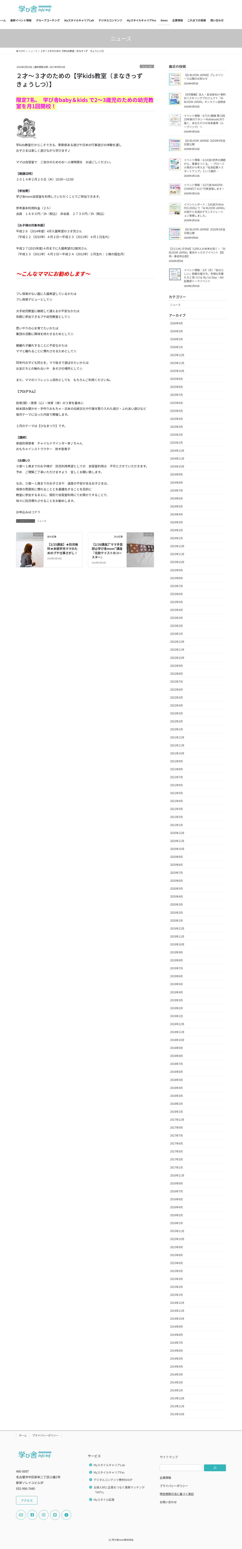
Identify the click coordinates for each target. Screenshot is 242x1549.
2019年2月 (176, 1008)
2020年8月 (176, 865)
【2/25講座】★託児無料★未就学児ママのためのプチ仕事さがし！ (64, 548)
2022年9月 (176, 666)
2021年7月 (176, 777)
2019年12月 (177, 928)
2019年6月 (176, 976)
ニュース (147, 66)
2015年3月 (176, 1279)
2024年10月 (177, 466)
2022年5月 (176, 697)
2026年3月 (176, 331)
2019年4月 (176, 992)
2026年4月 (176, 323)
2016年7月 (176, 1191)
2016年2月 (176, 1215)
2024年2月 (176, 530)
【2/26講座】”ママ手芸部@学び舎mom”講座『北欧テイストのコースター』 (107, 550)
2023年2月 (176, 626)
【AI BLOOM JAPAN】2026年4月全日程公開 (204, 142)
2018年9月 (176, 1048)
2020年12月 (177, 833)
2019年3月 (176, 1000)
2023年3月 (176, 618)
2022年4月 (176, 705)
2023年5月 (176, 602)
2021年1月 (176, 825)
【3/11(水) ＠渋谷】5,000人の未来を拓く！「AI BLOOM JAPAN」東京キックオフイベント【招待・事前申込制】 (197, 252)
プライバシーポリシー (45, 1435)
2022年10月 (177, 658)
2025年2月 (176, 434)
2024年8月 (176, 482)
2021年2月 (176, 817)
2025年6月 (176, 403)
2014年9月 (176, 1326)
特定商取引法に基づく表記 (177, 1494)
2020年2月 (176, 912)
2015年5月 (176, 1271)
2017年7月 (176, 1135)
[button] (26, 1500)
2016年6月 (176, 1199)
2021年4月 (176, 801)
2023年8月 (176, 578)
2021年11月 (177, 745)
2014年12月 (177, 1303)
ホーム (23, 1435)
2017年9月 (176, 1127)
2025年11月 (177, 363)
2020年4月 (176, 896)
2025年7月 (176, 395)
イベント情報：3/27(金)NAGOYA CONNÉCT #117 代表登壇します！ (204, 187)
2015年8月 (176, 1255)
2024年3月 (176, 522)
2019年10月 (177, 944)
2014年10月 (177, 1318)
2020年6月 (176, 880)
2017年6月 (176, 1143)
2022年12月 (177, 641)
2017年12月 (177, 1119)
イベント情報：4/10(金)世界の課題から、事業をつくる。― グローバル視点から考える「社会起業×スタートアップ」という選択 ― (205, 165)
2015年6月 (176, 1263)
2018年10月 (177, 1040)
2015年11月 (177, 1231)
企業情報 (165, 1478)
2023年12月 (177, 546)
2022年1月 (176, 729)
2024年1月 (176, 538)
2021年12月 (177, 737)
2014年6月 (176, 1350)
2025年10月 (177, 371)
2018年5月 (176, 1080)
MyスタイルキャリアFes (109, 1472)
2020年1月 (176, 920)
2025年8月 (176, 387)
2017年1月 (176, 1167)
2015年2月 (176, 1287)
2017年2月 (176, 1159)
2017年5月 (176, 1151)
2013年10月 (177, 1414)
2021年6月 (176, 785)
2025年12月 (177, 355)
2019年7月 (176, 968)
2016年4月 (176, 1207)
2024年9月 (176, 474)
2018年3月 (176, 1096)
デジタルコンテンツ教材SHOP (113, 1480)
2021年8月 (176, 769)
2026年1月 (176, 347)
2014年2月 (176, 1382)
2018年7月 (176, 1064)
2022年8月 (176, 673)
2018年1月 (176, 1111)
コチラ (35, 512)
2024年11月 (177, 458)
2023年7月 (176, 586)
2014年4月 (176, 1366)
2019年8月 (176, 960)
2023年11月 (177, 554)
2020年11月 (177, 841)
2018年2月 (176, 1104)
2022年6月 (176, 689)
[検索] (215, 1467)
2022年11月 (177, 649)
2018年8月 (176, 1056)
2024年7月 (176, 490)
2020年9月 (176, 857)
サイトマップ (169, 1457)
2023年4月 (176, 610)
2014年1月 (176, 1390)
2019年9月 (176, 952)
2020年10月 (177, 849)
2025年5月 (176, 411)
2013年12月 (177, 1398)
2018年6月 (176, 1072)
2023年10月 (177, 562)
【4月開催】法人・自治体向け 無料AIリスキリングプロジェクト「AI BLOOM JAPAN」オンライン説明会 (205, 98)
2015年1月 (176, 1295)
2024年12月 (177, 450)
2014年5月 (176, 1358)
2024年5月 (176, 506)
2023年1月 (176, 634)
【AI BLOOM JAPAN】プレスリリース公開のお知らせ (203, 77)
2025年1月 (176, 442)
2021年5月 (176, 793)
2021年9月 (176, 761)
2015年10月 (177, 1239)
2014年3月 (176, 1374)
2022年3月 (176, 713)
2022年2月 (176, 721)
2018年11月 (177, 1032)
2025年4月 (176, 419)
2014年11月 (177, 1310)
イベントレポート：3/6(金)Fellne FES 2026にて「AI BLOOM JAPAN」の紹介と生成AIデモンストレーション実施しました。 (204, 209)
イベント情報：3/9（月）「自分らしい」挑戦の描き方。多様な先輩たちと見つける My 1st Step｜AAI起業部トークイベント (204, 275)
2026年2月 (176, 339)
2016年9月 (176, 1183)
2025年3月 (176, 427)
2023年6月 (176, 594)
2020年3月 (176, 904)
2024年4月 (176, 514)
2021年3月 (176, 809)
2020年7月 (176, 872)
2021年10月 (177, 753)
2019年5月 (176, 984)
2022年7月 (176, 681)
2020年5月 (176, 888)
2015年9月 (176, 1247)
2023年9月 (176, 570)
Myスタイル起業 (104, 1500)
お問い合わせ (168, 1502)
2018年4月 (176, 1088)
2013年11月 (177, 1406)
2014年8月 (176, 1335)
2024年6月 (176, 498)
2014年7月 (176, 1342)
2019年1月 (176, 1016)
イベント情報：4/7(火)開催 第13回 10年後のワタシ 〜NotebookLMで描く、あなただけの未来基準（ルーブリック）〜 (204, 121)
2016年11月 (177, 1175)
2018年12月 (177, 1024)
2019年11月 (177, 936)
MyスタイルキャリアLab (109, 1465)
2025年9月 (176, 379)
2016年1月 (176, 1223)
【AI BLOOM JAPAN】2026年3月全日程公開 (204, 231)
